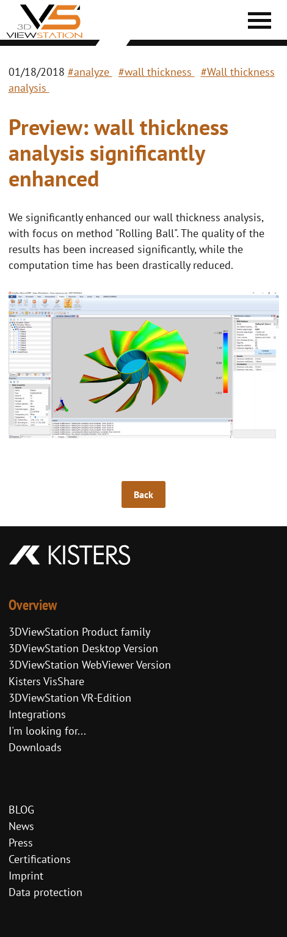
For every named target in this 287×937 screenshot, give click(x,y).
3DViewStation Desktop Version (83, 648)
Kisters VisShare (46, 681)
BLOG (21, 810)
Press (21, 843)
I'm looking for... (47, 731)
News (21, 826)
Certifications (40, 859)
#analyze (90, 72)
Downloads (35, 747)
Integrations (37, 714)
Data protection (45, 892)
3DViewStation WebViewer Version (90, 665)
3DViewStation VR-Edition (70, 698)
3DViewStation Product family (79, 632)
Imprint (26, 876)
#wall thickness (156, 72)
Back (143, 494)
